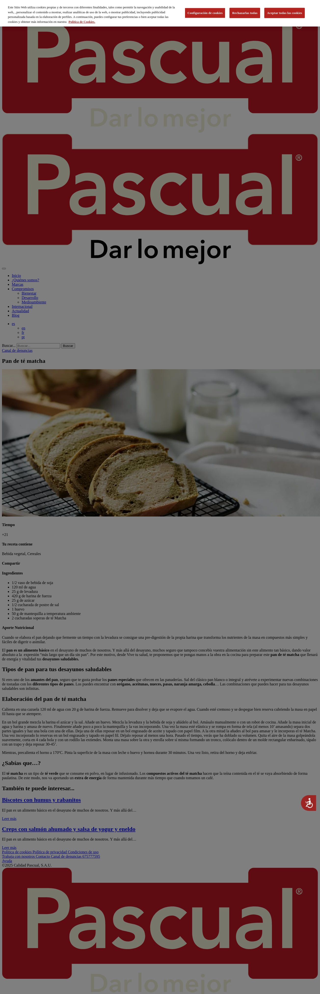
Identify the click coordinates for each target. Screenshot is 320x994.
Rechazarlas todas (244, 13)
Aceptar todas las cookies (284, 13)
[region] (160, 13)
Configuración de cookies (205, 13)
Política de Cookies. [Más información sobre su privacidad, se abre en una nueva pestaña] (81, 22)
